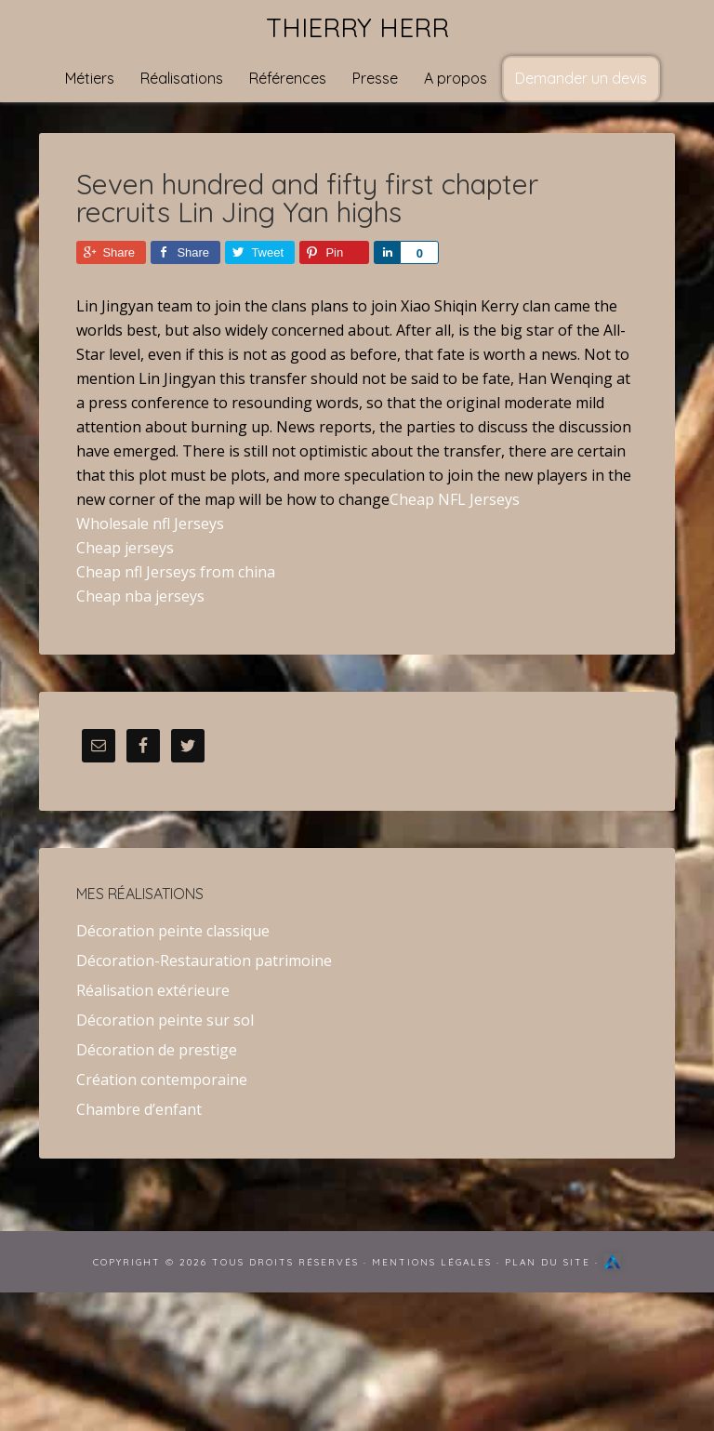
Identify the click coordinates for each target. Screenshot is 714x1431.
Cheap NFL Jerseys (455, 499)
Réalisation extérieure (153, 990)
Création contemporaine (161, 1079)
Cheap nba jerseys (140, 596)
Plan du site (547, 1262)
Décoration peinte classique (173, 931)
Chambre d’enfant (139, 1109)
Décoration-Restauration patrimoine (204, 960)
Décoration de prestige (156, 1050)
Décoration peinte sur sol (165, 1020)
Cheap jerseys (125, 547)
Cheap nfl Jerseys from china (175, 572)
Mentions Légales (432, 1262)
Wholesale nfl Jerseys (150, 523)
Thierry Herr (357, 27)
